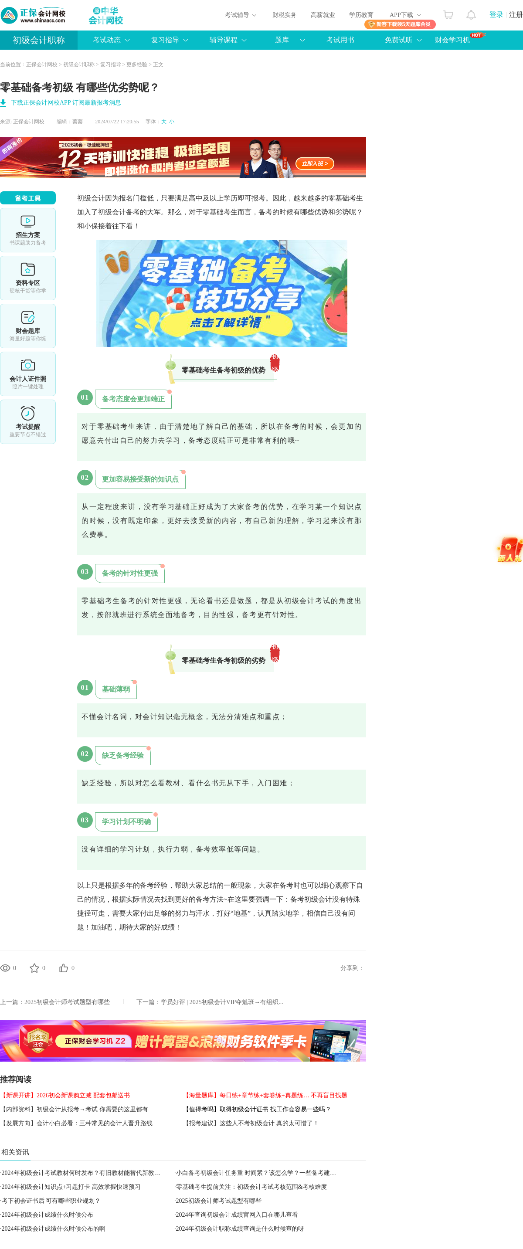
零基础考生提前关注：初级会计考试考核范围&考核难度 (251, 1187)
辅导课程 (224, 40)
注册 (516, 14)
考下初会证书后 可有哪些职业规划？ (51, 1201)
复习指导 (165, 40)
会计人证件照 (27, 374)
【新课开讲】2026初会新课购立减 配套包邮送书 (65, 1095)
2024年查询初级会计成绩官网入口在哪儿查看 (237, 1215)
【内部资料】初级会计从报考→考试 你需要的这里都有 (74, 1109)
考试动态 (107, 40)
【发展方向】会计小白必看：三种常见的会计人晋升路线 (76, 1123)
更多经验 (136, 64)
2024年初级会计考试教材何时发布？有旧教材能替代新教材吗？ (87, 1173)
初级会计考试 (307, 600)
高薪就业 (323, 15)
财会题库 (27, 326)
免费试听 (399, 40)
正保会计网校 (42, 64)
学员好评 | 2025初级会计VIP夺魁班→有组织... (222, 1002)
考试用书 (340, 40)
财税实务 (284, 15)
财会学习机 (460, 38)
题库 (282, 40)
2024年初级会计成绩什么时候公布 (47, 1215)
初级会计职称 (39, 40)
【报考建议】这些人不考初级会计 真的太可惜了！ (251, 1123)
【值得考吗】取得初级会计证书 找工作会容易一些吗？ (257, 1109)
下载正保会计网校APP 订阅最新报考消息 (66, 102)
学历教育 (361, 15)
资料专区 (27, 278)
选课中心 (27, 230)
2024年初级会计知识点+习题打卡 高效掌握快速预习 (71, 1187)
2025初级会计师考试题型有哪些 (67, 1002)
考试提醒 (27, 422)
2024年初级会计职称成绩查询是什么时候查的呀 (240, 1228)
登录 (496, 14)
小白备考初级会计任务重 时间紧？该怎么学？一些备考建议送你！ (265, 1173)
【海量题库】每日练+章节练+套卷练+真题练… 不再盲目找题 (265, 1095)
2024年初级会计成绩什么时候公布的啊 (53, 1228)
